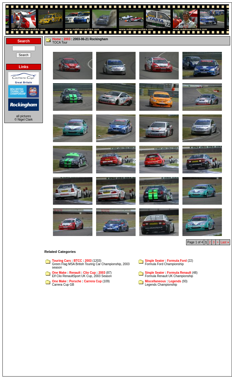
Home (56, 39)
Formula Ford (177, 260)
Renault (74, 272)
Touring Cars (61, 260)
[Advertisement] (117, 332)
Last (225, 242)
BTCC (77, 260)
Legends (175, 281)
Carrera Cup (93, 281)
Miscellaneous (155, 281)
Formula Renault (179, 272)
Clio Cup (89, 272)
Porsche (75, 281)
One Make (59, 272)
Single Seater (154, 260)
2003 (67, 39)
